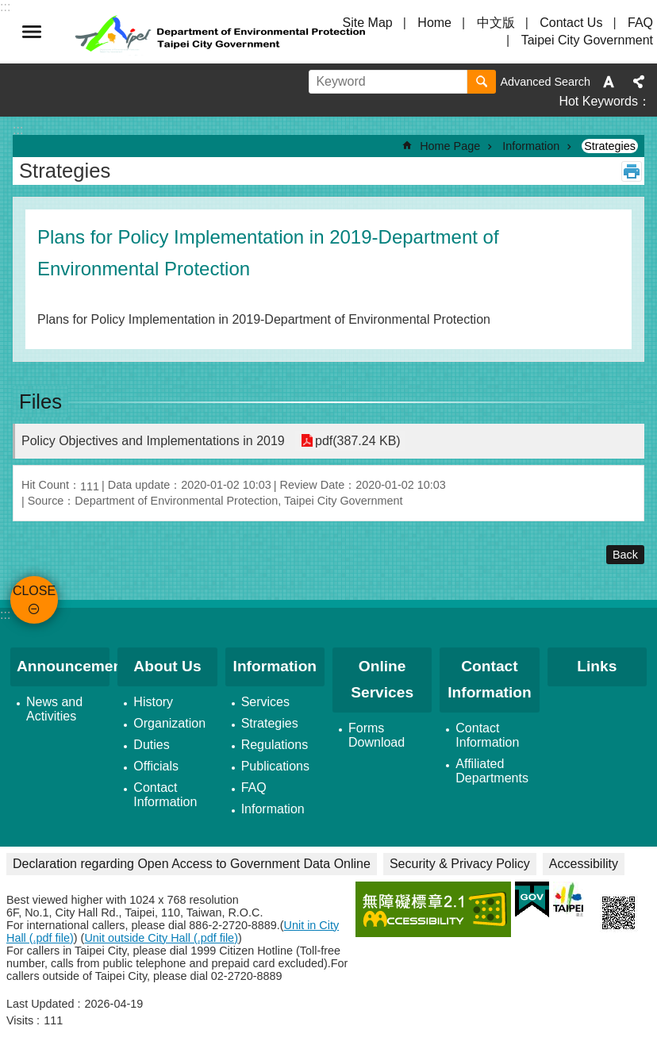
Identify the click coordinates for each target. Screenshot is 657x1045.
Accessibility (583, 863)
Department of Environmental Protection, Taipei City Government (222, 31)
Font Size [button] (608, 82)
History (153, 702)
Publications (275, 766)
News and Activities (54, 709)
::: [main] (18, 129)
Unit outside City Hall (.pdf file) (161, 938)
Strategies (610, 146)
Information (530, 146)
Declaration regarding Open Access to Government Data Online (192, 863)
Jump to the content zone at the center (8, 8)
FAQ (640, 22)
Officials (156, 766)
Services (265, 702)
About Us (167, 666)
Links (597, 666)
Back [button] (625, 554)
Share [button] (639, 82)
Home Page (450, 146)
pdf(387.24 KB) (358, 441)
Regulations (275, 744)
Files (40, 401)
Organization (169, 723)
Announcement (63, 666)
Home (434, 22)
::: (5, 614)
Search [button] (481, 82)
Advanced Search (545, 81)
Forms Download (376, 735)
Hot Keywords (598, 101)
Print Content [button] (631, 171)
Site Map (368, 22)
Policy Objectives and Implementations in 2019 (153, 441)
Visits (19, 1020)
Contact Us (571, 22)
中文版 (496, 22)
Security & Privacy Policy (460, 863)
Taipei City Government (587, 40)
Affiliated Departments (491, 771)
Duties (151, 744)
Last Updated (40, 1003)
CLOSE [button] (31, 31)
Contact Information (165, 795)
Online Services (382, 679)
